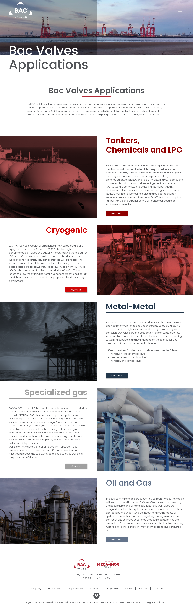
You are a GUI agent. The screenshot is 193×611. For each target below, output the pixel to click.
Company (35, 588)
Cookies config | (75, 602)
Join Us (143, 588)
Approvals (113, 588)
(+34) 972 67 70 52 (100, 577)
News (128, 588)
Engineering (54, 588)
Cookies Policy (60, 602)
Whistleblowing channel (147, 602)
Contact (159, 588)
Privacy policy (45, 602)
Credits (163, 602)
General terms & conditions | (96, 602)
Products (95, 588)
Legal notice (31, 602)
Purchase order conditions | (123, 602)
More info (116, 213)
